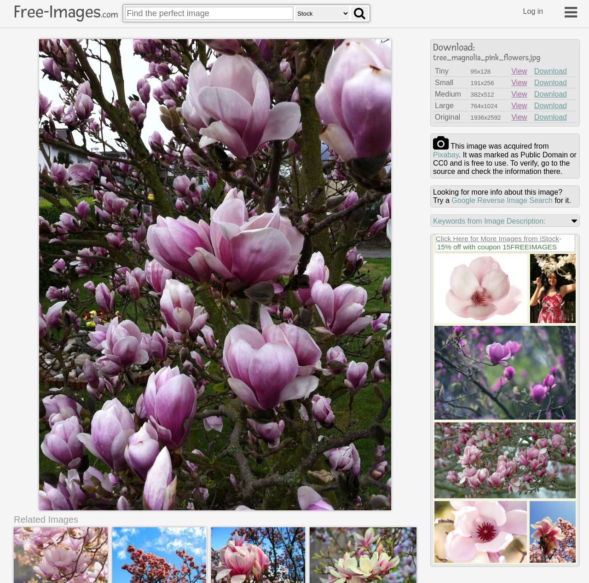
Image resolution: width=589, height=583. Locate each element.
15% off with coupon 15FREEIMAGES (497, 247)
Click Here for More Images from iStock (497, 238)
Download (550, 71)
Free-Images (66, 12)
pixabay (446, 155)
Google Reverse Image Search (502, 200)
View (519, 71)
